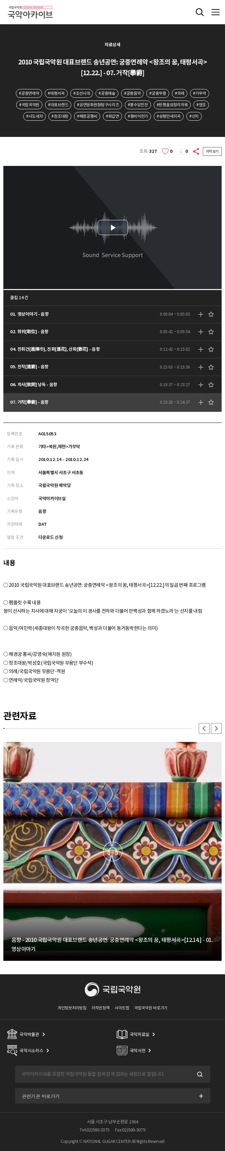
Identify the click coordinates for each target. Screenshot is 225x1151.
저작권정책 (100, 1007)
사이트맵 (122, 1007)
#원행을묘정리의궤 (172, 104)
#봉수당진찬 (138, 104)
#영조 (201, 104)
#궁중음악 (132, 93)
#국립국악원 (29, 104)
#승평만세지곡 (169, 116)
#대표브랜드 (58, 104)
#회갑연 (112, 116)
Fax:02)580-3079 (130, 1130)
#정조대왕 (59, 116)
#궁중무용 (157, 93)
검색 (199, 1074)
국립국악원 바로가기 (150, 1007)
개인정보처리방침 (72, 1007)
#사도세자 (34, 116)
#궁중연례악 (29, 93)
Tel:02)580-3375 (94, 1130)
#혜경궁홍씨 (87, 116)
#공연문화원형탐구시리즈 (98, 104)
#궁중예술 (107, 93)
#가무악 (199, 93)
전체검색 (200, 12)
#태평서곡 (56, 93)
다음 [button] (216, 728)
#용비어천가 (138, 116)
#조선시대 (81, 93)
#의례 (179, 93)
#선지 (194, 116)
